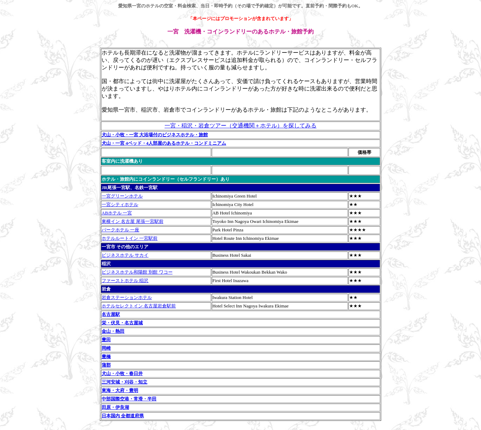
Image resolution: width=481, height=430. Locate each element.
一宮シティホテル (120, 204)
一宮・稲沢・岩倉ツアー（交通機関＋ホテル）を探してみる (240, 126)
